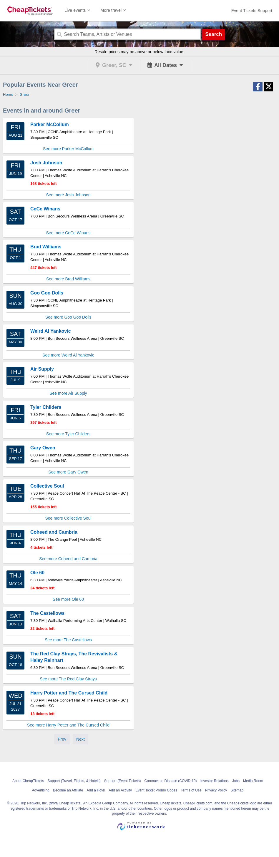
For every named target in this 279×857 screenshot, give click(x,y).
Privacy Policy (216, 790)
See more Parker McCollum (68, 148)
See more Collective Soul (68, 518)
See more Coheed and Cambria (68, 558)
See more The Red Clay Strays (68, 679)
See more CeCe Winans (68, 232)
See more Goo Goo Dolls (68, 317)
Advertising (40, 790)
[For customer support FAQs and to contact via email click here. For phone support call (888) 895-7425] (252, 11)
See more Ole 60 (68, 599)
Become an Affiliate (68, 790)
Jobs (236, 781)
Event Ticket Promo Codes (156, 790)
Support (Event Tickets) (122, 781)
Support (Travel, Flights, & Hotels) (74, 781)
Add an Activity (120, 790)
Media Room (253, 781)
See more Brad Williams (68, 279)
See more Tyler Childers (68, 433)
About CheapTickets (28, 781)
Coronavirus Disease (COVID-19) (171, 781)
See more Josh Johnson (68, 195)
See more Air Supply (68, 393)
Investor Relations (214, 781)
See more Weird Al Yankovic (68, 355)
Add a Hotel (96, 790)
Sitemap (236, 790)
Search (213, 34)
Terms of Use (191, 790)
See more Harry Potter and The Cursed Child (68, 725)
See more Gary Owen (68, 472)
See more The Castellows (68, 639)
